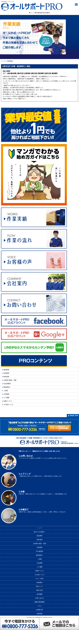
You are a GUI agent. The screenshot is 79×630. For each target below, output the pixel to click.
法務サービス (7, 401)
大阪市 (8, 71)
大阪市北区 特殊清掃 (37, 73)
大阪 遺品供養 (11, 73)
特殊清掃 (6, 376)
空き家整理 (7, 383)
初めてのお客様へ (39, 532)
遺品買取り (7, 387)
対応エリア (39, 586)
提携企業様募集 (39, 602)
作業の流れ (39, 590)
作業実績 (39, 13)
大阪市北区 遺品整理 (50, 73)
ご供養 (5, 390)
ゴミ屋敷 (6, 397)
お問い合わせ (39, 598)
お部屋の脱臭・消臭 (9, 380)
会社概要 (39, 594)
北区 (4, 71)
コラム (39, 606)
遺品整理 (6, 369)
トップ (33, 13)
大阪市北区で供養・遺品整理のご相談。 (17, 66)
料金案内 (39, 582)
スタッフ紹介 (39, 578)
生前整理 (6, 373)
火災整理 (6, 394)
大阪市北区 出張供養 (23, 73)
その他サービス (8, 404)
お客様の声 (39, 610)
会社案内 (47, 13)
